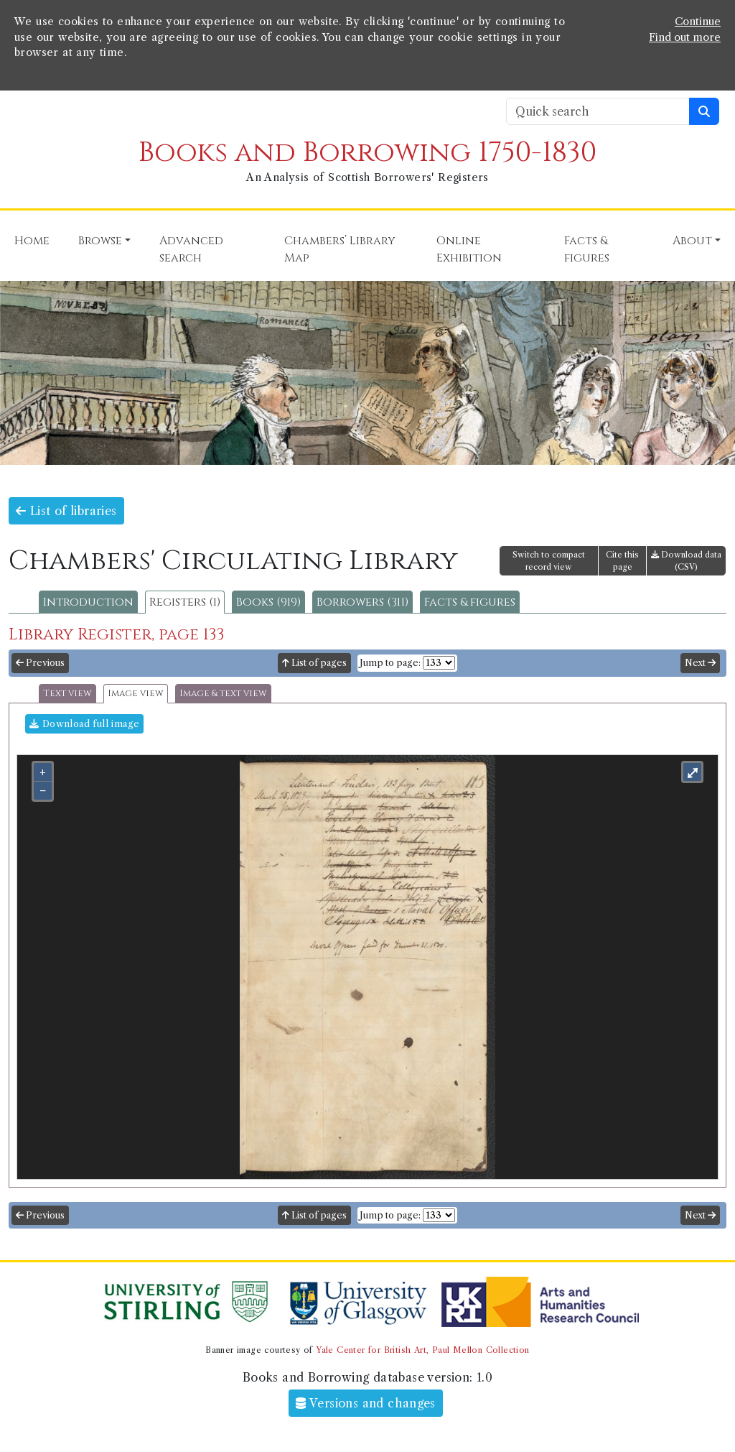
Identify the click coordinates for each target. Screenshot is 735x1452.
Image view (136, 694)
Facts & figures (469, 602)
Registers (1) (184, 602)
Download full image (84, 723)
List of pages (314, 662)
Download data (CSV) (686, 561)
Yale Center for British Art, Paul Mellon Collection (422, 1350)
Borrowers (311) (362, 602)
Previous (40, 662)
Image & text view (223, 694)
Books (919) (268, 602)
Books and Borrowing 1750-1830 (367, 152)
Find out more (685, 37)
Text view (67, 694)
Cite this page (622, 561)
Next (700, 662)
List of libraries (66, 511)
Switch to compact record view (548, 561)
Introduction (88, 602)
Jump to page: (390, 662)
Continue (698, 21)
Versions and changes (366, 1403)
